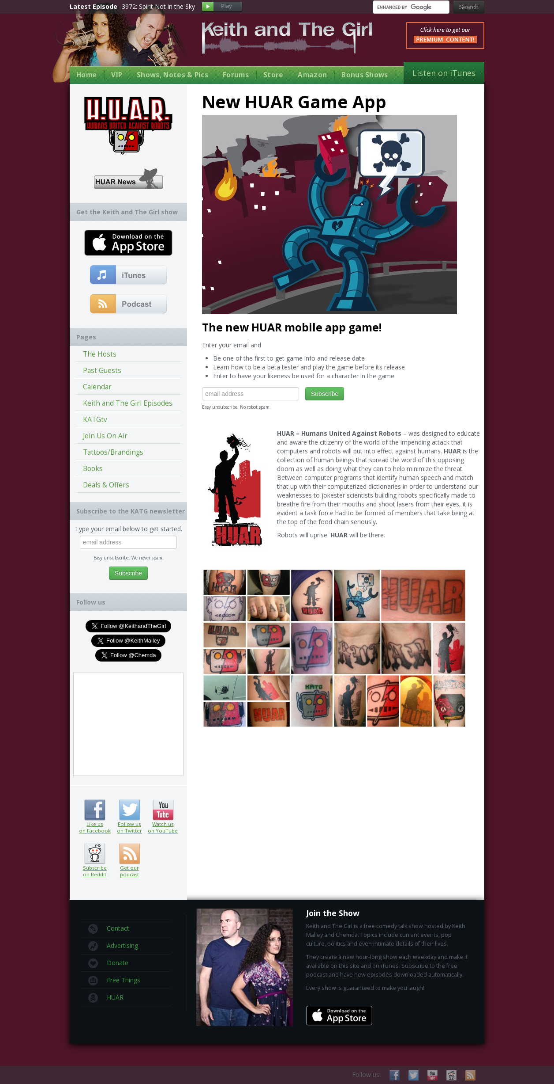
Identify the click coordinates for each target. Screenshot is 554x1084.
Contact (108, 929)
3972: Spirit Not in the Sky (158, 6)
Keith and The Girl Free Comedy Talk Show (287, 37)
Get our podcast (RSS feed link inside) (129, 853)
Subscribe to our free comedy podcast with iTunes (129, 275)
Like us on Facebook (94, 810)
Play (222, 7)
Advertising (113, 946)
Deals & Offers (106, 485)
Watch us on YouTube (163, 810)
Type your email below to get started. (128, 529)
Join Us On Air (105, 436)
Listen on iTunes (443, 73)
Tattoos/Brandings (113, 452)
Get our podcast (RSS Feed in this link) (129, 304)
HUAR (106, 998)
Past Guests (102, 370)
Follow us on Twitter (129, 810)
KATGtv (95, 419)
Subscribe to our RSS (470, 1075)
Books (93, 468)
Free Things (114, 980)
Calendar (97, 387)
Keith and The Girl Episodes (127, 403)
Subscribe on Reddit (94, 853)
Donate (108, 963)
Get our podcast (129, 871)
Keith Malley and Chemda (121, 45)
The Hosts (99, 354)
